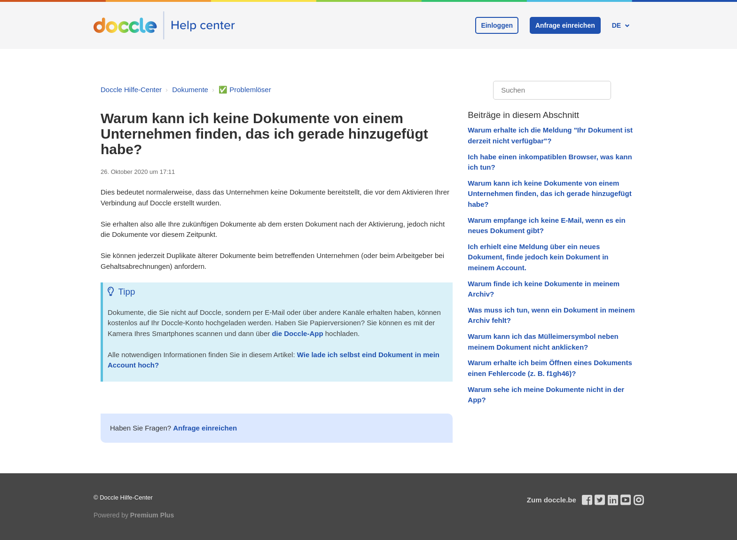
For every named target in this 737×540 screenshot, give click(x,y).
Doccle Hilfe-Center (131, 90)
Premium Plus (152, 515)
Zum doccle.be (551, 500)
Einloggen (497, 25)
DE (617, 25)
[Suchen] (552, 90)
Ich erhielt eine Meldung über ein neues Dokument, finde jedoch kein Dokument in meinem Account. (538, 257)
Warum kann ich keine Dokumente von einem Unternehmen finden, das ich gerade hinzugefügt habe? (549, 193)
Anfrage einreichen (565, 25)
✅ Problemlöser (245, 90)
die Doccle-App (297, 333)
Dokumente (190, 90)
